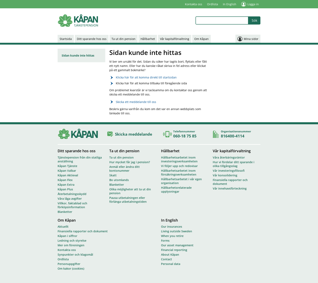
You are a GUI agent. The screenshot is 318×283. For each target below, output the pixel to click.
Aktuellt (63, 226)
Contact (166, 259)
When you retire (172, 236)
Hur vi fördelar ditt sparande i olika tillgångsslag (233, 164)
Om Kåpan (201, 39)
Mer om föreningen (71, 245)
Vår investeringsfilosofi (229, 171)
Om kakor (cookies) (71, 268)
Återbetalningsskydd (72, 194)
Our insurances (171, 226)
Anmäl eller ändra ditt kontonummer (124, 169)
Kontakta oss (193, 4)
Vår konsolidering (225, 175)
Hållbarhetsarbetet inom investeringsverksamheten (179, 159)
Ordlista (212, 4)
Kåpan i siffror (67, 236)
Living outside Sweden (176, 231)
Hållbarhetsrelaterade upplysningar (176, 189)
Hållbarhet (148, 39)
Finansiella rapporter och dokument (230, 182)
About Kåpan (170, 254)
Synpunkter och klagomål (75, 254)
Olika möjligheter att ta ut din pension (130, 191)
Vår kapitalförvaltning (174, 39)
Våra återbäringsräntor (229, 157)
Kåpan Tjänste (67, 166)
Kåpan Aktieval (68, 175)
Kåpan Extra (66, 185)
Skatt (113, 175)
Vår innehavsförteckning (230, 188)
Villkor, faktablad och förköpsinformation (72, 205)
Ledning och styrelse (72, 240)
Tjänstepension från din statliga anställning (80, 159)
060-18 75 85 (185, 136)
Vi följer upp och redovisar (179, 166)
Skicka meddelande (133, 134)
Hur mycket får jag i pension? (129, 162)
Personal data (170, 264)
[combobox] (222, 20)
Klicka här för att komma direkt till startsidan (146, 77)
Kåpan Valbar (67, 171)
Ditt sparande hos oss (91, 39)
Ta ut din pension (123, 39)
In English (229, 4)
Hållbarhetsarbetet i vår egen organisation (181, 181)
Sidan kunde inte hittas (78, 55)
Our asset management (177, 245)
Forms (165, 240)
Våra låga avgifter (70, 198)
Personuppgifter (69, 264)
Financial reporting (174, 250)
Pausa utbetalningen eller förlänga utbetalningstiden (128, 200)
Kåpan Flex (65, 180)
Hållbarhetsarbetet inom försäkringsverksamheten (178, 172)
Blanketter (65, 212)
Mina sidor (247, 38)
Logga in (250, 4)
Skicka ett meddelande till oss (136, 102)
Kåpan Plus (65, 189)
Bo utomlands (119, 180)
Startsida (66, 39)
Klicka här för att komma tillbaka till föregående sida (151, 83)
